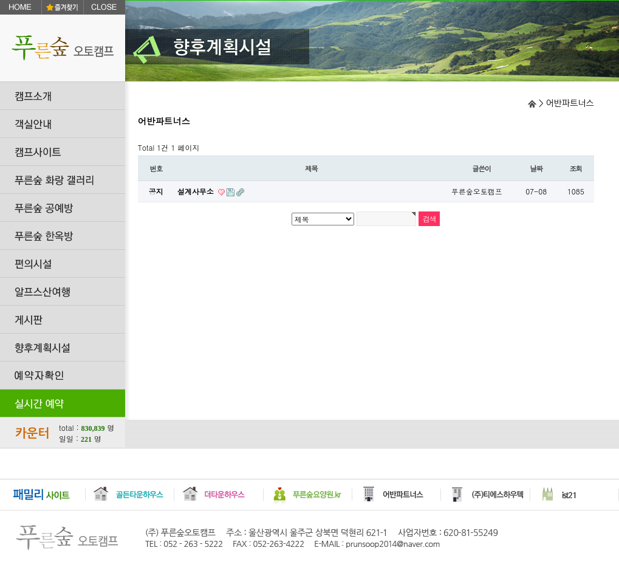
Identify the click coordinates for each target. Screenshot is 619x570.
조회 (575, 168)
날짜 (536, 168)
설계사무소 (196, 191)
